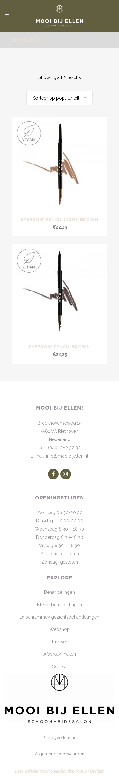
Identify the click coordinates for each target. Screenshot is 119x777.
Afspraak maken (59, 654)
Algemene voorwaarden (59, 753)
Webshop (60, 629)
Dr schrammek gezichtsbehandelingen (59, 617)
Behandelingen (59, 592)
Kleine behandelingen (59, 604)
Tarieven (59, 641)
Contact (60, 666)
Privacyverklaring (59, 737)
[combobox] (59, 98)
